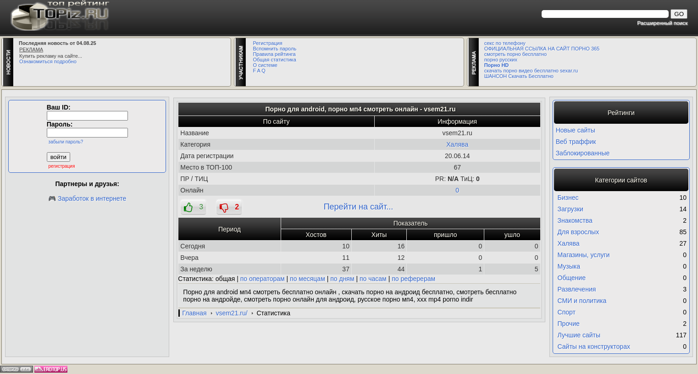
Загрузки (570, 209)
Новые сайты (575, 130)
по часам (373, 278)
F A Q (259, 70)
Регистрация (267, 43)
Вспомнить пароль (274, 48)
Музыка (569, 266)
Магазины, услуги (584, 254)
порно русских (500, 59)
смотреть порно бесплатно (515, 54)
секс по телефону (505, 43)
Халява (457, 144)
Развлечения (577, 289)
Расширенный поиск (662, 23)
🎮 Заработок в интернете (87, 198)
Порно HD (496, 65)
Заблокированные (583, 153)
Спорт (567, 312)
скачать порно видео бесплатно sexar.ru (531, 70)
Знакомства (575, 220)
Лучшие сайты (579, 335)
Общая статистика (274, 59)
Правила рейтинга (274, 54)
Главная (194, 313)
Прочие (569, 323)
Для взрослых (578, 232)
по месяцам (307, 278)
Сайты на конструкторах (594, 346)
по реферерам (413, 278)
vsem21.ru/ (231, 313)
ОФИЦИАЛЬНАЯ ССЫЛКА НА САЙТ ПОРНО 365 (542, 48)
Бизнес (568, 197)
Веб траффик (576, 141)
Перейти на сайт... (358, 206)
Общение (572, 277)
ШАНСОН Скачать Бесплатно (519, 76)
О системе (265, 65)
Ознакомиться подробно (48, 61)
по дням (342, 278)
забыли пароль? (66, 141)
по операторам (262, 278)
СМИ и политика (582, 300)
